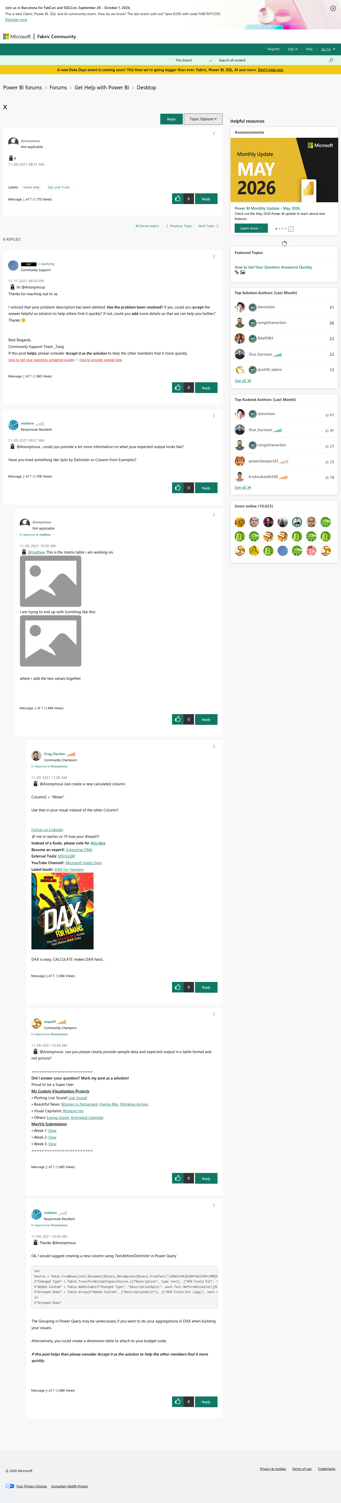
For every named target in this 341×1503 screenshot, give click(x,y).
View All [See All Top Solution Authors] (243, 381)
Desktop (146, 87)
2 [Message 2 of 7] (24, 476)
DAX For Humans (69, 869)
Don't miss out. (271, 69)
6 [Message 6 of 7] (47, 975)
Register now (16, 19)
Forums (87, 36)
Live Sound (78, 1097)
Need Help (32, 187)
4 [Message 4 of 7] (47, 1390)
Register (274, 49)
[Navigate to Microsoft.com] (17, 36)
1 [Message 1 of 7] (24, 199)
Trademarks (326, 1468)
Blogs (177, 36)
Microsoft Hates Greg (84, 862)
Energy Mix (108, 1104)
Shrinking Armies (134, 1104)
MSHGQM (66, 856)
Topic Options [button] (201, 118)
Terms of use (302, 1468)
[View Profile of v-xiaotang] (46, 263)
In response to (35, 534)
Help (309, 49)
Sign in (293, 49)
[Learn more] (251, 228)
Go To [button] (326, 49)
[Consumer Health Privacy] (69, 1486)
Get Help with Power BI (102, 87)
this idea (98, 842)
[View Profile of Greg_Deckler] (54, 753)
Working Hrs (73, 1110)
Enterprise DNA (79, 849)
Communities (153, 36)
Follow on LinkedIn (47, 829)
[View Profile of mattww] (27, 423)
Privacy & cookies (273, 1468)
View (52, 1130)
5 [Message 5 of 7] (47, 1167)
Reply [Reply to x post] (206, 199)
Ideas (131, 36)
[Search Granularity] (194, 60)
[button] (171, 119)
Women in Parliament (79, 1104)
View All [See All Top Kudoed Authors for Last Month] (243, 487)
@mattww (36, 552)
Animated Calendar (87, 1117)
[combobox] (276, 60)
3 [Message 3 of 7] (35, 708)
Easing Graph (58, 1117)
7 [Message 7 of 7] (24, 376)
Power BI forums (22, 87)
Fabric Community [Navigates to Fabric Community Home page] (56, 36)
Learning (196, 36)
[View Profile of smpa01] (50, 1021)
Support (218, 36)
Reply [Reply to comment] (206, 388)
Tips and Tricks (59, 187)
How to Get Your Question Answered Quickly (273, 267)
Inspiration (110, 36)
